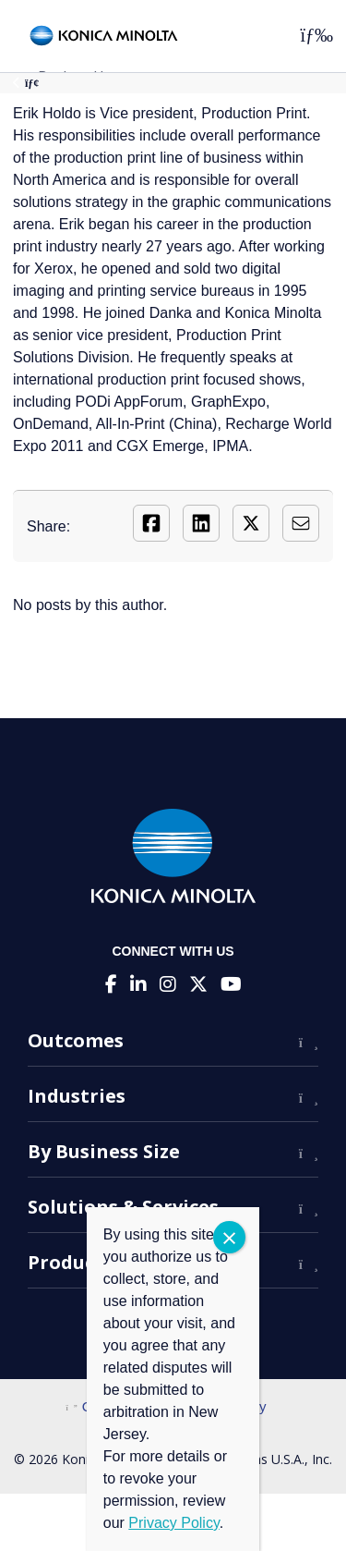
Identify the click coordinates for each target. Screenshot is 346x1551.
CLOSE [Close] (229, 1237)
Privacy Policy (173, 1523)
